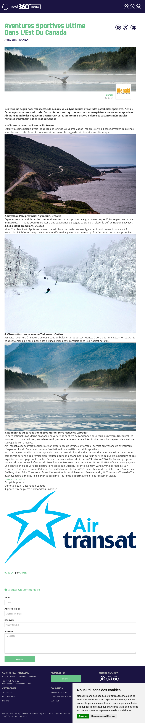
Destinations (8, 696)
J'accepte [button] (83, 716)
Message (9, 631)
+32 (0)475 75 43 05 (10, 681)
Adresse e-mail (12, 608)
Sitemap (24, 713)
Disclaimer (35, 713)
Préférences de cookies (15, 716)
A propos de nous (59, 692)
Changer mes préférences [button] (103, 716)
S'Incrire (65, 679)
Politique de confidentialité (56, 713)
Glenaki (23, 572)
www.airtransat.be (15, 479)
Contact (55, 700)
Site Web (9, 619)
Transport (7, 692)
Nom (7, 597)
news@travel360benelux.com (16, 683)
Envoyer (19, 659)
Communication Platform (63, 696)
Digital (5, 700)
